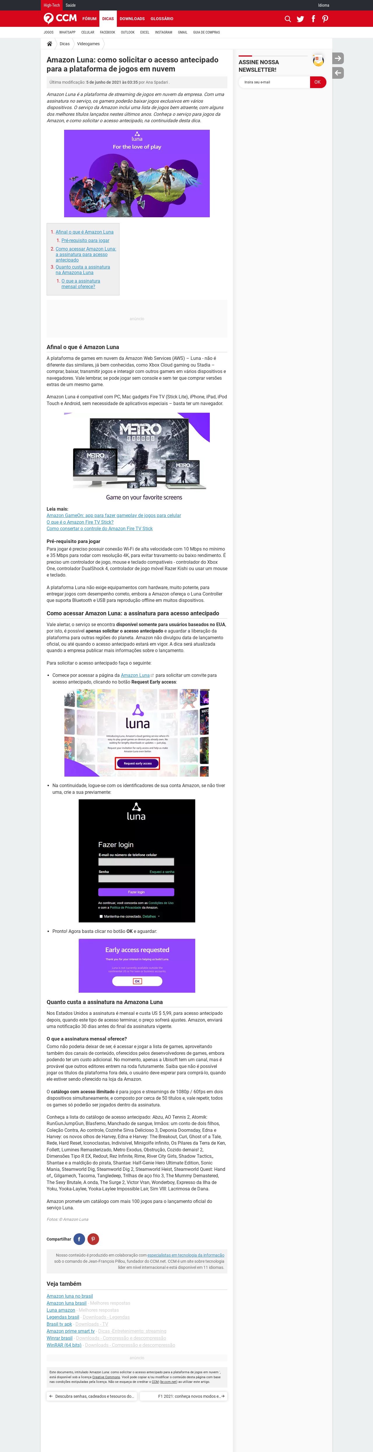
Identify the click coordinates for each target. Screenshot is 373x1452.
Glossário (162, 18)
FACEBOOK (107, 32)
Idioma (323, 5)
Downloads (132, 18)
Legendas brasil (63, 1317)
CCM (155, 1382)
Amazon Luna (135, 675)
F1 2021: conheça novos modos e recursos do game (188, 1397)
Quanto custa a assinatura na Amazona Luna (83, 269)
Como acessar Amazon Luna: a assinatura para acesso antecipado (86, 254)
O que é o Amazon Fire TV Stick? (80, 522)
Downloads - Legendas (106, 1317)
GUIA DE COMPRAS (206, 32)
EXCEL (144, 32)
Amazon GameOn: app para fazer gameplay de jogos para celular (114, 515)
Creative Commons (106, 1377)
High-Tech (52, 5)
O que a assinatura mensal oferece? (80, 283)
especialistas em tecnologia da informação (185, 1255)
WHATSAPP (67, 32)
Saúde (70, 5)
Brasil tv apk (59, 1324)
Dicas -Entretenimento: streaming (132, 1331)
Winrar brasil (60, 1338)
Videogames (88, 43)
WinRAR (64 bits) (64, 1345)
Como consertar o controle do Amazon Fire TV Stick (100, 528)
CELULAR (87, 32)
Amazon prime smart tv (71, 1331)
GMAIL (182, 32)
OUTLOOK (128, 32)
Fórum (89, 18)
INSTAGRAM (163, 32)
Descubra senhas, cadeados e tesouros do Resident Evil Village (93, 1397)
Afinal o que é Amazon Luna (85, 232)
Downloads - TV (91, 1324)
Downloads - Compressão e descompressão (121, 1338)
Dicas (108, 18)
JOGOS (49, 32)
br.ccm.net (168, 1382)
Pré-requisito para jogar (85, 240)
